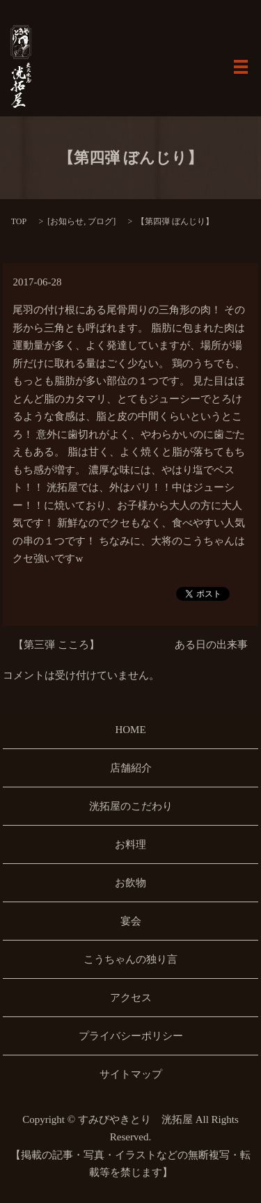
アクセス (131, 997)
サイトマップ (131, 1074)
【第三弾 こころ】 (56, 644)
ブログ (100, 221)
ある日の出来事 (211, 644)
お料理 (130, 844)
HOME (130, 729)
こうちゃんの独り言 (130, 959)
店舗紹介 (131, 767)
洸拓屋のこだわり (131, 806)
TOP (18, 221)
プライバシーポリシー (131, 1035)
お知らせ (67, 221)
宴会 (130, 921)
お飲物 (130, 882)
